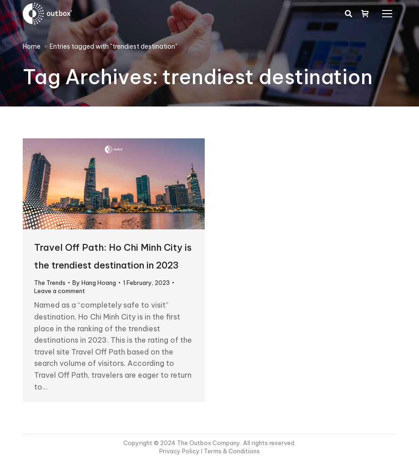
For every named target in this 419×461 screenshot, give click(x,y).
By (94, 282)
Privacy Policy (180, 451)
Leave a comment (59, 290)
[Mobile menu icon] (387, 14)
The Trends (50, 282)
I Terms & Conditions (230, 451)
